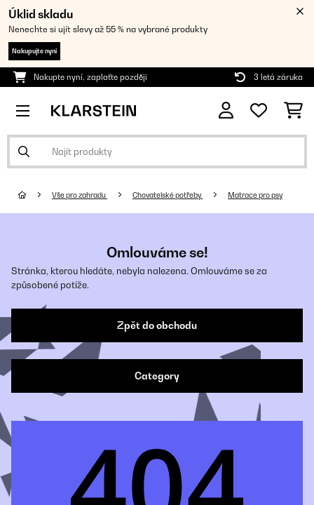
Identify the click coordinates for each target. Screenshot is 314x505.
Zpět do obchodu (157, 325)
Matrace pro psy (255, 195)
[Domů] (35, 195)
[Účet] (226, 110)
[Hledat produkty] (157, 151)
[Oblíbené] (258, 110)
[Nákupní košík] (293, 110)
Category (157, 376)
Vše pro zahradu (79, 195)
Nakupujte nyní (34, 51)
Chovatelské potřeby (167, 195)
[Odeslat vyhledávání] (23, 151)
